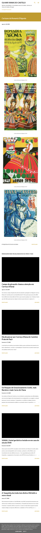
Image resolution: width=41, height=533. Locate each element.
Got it (24, 531)
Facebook (9, 9)
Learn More (18, 531)
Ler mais (37, 302)
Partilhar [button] (34, 244)
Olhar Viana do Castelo (14, 3)
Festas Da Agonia (13, 244)
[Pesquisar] (35, 3)
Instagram (4, 9)
